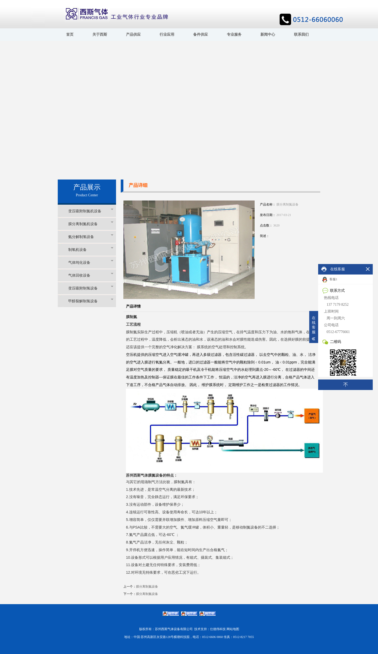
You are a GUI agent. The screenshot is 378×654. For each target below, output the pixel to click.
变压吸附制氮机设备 (90, 211)
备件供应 (200, 34)
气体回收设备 (90, 275)
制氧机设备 (90, 249)
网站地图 (233, 629)
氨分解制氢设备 (90, 236)
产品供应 (133, 34)
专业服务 (234, 34)
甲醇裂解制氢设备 (90, 301)
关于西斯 (99, 34)
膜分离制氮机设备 (90, 223)
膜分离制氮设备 (147, 586)
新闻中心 (267, 34)
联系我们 (301, 34)
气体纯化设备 (90, 262)
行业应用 (167, 34)
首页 (70, 34)
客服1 (329, 279)
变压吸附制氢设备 (90, 288)
